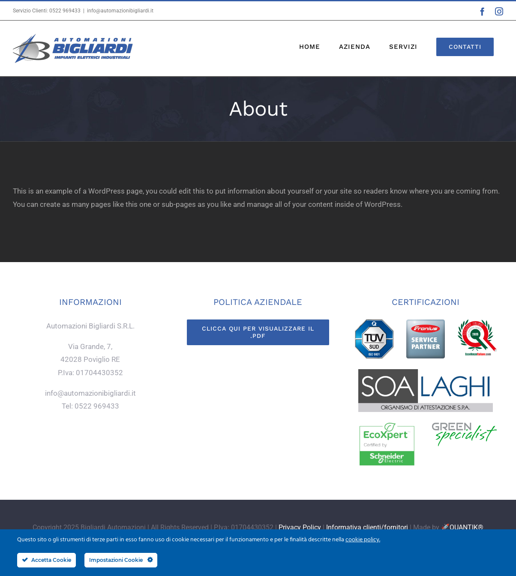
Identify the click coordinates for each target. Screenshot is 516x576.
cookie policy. (362, 540)
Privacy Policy (300, 527)
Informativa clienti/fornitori (367, 527)
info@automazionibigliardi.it (120, 11)
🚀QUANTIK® (462, 527)
